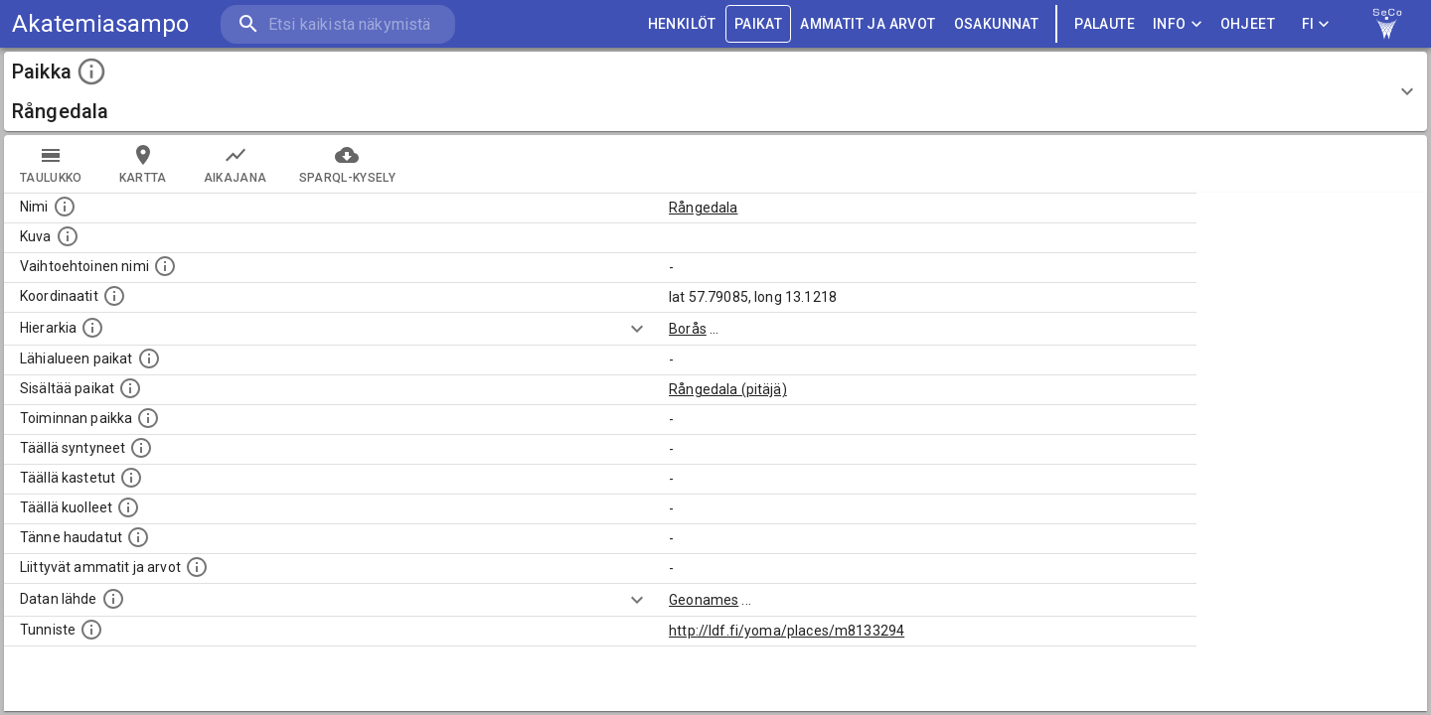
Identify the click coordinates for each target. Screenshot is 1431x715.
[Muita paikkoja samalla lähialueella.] (149, 358)
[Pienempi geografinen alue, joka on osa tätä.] (130, 388)
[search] (338, 24)
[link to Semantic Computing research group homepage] (1387, 24)
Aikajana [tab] (235, 164)
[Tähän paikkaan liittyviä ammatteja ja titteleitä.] (197, 567)
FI (1316, 24)
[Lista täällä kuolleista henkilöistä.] (128, 507)
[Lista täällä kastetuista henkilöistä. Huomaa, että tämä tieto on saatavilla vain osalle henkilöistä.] (131, 478)
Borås (688, 329)
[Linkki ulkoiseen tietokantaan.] (113, 599)
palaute (1104, 24)
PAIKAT (758, 24)
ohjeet (1247, 24)
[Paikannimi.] (64, 206)
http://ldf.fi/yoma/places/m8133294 (786, 631)
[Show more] (637, 329)
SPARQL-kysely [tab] (347, 164)
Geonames (703, 600)
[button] (715, 91)
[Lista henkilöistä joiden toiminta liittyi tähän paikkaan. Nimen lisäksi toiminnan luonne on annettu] (148, 418)
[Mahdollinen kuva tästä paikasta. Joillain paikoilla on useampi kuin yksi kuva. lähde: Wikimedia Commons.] (67, 236)
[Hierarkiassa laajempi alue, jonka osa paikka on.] (92, 328)
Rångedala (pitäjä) (728, 389)
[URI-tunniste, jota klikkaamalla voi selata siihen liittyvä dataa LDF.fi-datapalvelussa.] (91, 629)
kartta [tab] (143, 164)
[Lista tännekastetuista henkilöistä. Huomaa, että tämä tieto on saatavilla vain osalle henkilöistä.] (138, 537)
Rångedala (703, 207)
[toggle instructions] (91, 71)
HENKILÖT (682, 24)
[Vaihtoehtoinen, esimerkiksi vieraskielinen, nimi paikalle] (165, 266)
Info (1177, 24)
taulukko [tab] (51, 164)
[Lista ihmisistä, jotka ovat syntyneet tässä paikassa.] (141, 448)
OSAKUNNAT (996, 24)
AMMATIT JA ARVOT (867, 24)
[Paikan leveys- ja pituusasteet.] (114, 296)
